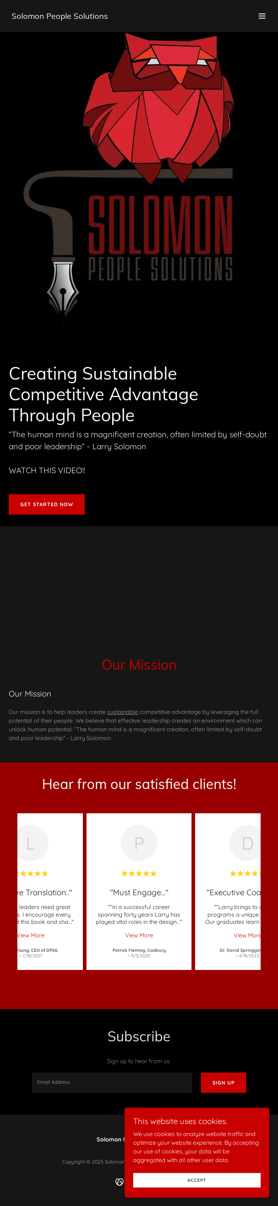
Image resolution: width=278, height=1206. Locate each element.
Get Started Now (46, 504)
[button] (262, 16)
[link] (60, 16)
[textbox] (112, 1083)
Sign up (223, 1082)
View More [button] (31, 935)
